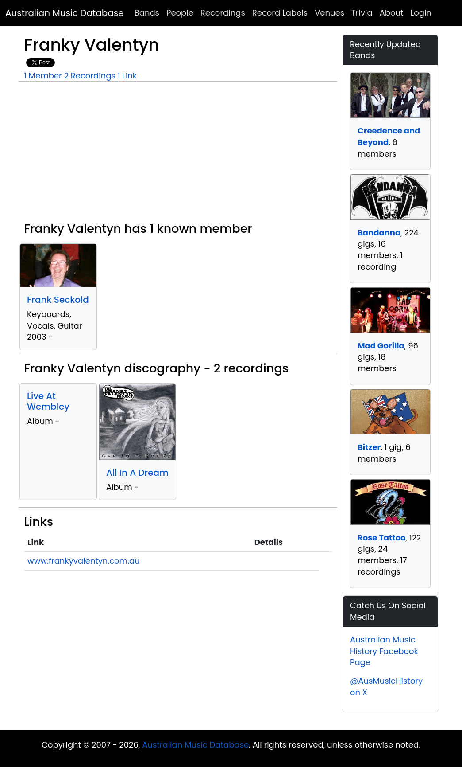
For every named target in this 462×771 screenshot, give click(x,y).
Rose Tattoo (382, 537)
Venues (329, 12)
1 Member (43, 75)
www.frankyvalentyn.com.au (83, 560)
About (392, 12)
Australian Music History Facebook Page (384, 651)
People (179, 12)
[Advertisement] (178, 155)
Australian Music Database (64, 13)
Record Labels (280, 12)
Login (421, 12)
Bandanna (379, 232)
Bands (147, 12)
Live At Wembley (48, 401)
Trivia (362, 12)
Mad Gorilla (381, 345)
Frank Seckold (58, 300)
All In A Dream (137, 472)
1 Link (127, 75)
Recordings (222, 12)
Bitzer (369, 447)
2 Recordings (90, 75)
